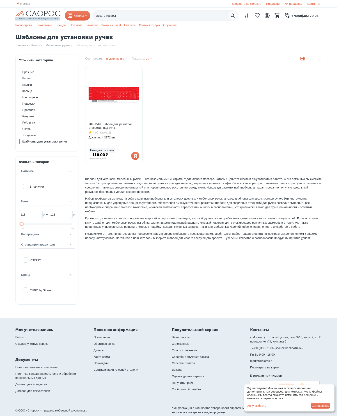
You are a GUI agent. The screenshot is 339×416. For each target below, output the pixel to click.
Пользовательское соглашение (36, 367)
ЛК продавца (293, 3)
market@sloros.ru (261, 361)
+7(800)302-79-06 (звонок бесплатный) (276, 348)
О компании (102, 337)
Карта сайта (102, 357)
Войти (19, 337)
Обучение (169, 25)
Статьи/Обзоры (149, 25)
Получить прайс (182, 382)
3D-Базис (76, 25)
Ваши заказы (181, 337)
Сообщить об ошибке (186, 389)
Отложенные (180, 343)
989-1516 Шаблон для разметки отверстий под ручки (110, 125)
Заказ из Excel (111, 25)
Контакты (313, 3)
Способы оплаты (183, 363)
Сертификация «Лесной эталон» (116, 369)
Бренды (61, 25)
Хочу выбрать (256, 405)
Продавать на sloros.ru (246, 3)
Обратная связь (104, 343)
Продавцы (273, 3)
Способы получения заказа (190, 357)
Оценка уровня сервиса (188, 376)
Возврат (177, 369)
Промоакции (43, 25)
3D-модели (101, 363)
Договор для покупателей (32, 391)
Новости (129, 25)
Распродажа (23, 25)
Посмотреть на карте (264, 367)
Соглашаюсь (320, 405)
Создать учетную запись (31, 343)
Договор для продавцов (31, 384)
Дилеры (99, 350)
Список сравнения (184, 350)
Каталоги (92, 25)
